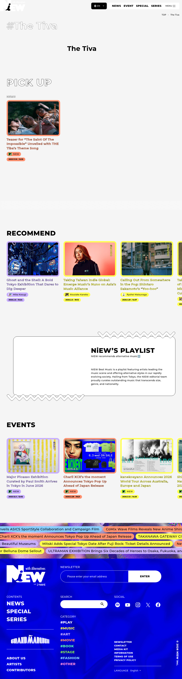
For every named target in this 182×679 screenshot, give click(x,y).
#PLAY (66, 622)
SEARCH (66, 596)
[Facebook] (158, 605)
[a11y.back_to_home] (13, 7)
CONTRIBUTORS (21, 670)
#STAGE (67, 652)
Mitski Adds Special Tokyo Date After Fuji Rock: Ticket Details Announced (108, 544)
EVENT (128, 5)
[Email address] (94, 576)
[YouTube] (127, 605)
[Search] (83, 604)
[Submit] (103, 604)
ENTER (145, 576)
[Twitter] (148, 605)
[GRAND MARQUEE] (30, 639)
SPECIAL (142, 5)
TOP (164, 15)
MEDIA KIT (121, 649)
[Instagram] (138, 605)
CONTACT (120, 645)
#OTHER (67, 664)
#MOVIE (67, 640)
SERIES (156, 5)
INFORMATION (123, 652)
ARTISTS (14, 664)
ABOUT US (16, 658)
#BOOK (67, 646)
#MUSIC (67, 628)
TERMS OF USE (123, 656)
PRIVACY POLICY (125, 660)
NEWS (116, 5)
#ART (65, 634)
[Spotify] (117, 605)
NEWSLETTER (70, 567)
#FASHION (69, 658)
